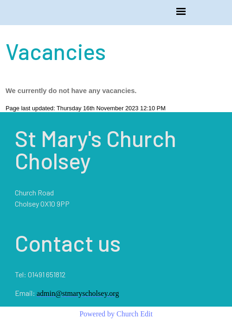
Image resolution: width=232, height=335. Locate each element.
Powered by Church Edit (116, 314)
